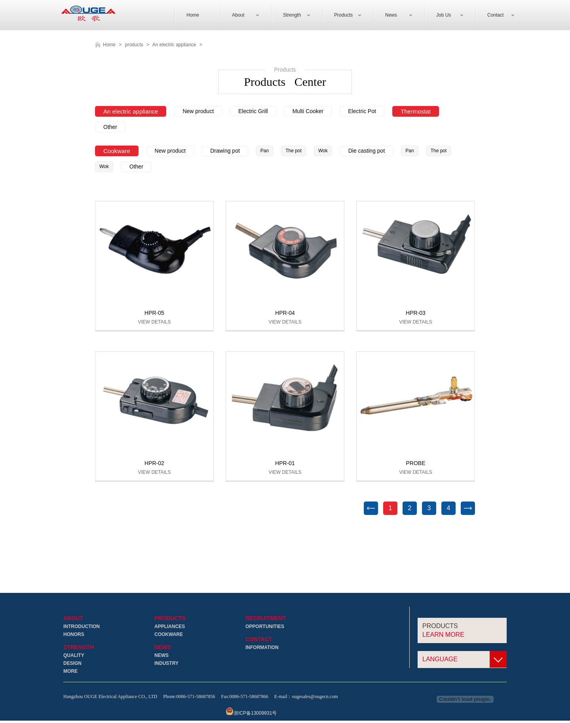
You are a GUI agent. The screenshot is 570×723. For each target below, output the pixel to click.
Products (170, 619)
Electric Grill (253, 111)
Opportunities (264, 627)
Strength (78, 648)
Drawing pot (225, 151)
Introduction (81, 627)
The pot (293, 151)
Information (262, 648)
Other (110, 127)
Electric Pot (362, 111)
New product (198, 111)
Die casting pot (366, 151)
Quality (73, 656)
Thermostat (416, 111)
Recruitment (265, 619)
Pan (264, 151)
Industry (166, 663)
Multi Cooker (308, 111)
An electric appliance (174, 45)
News (162, 648)
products (134, 45)
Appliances (169, 627)
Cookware (116, 151)
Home (109, 45)
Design (72, 663)
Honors (73, 635)
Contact (258, 640)
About (73, 619)
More (70, 671)
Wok (323, 151)
